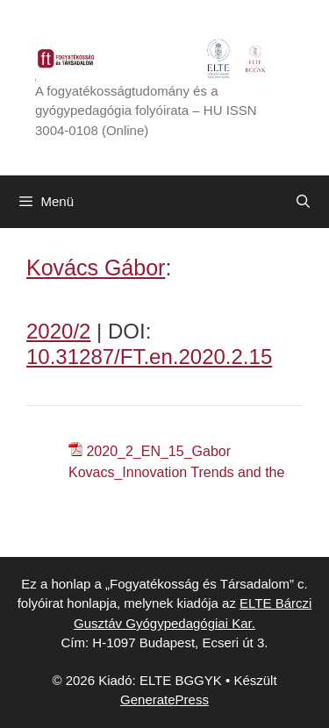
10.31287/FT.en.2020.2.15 (149, 356)
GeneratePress (164, 699)
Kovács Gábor (95, 267)
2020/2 (58, 331)
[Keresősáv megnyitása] (303, 201)
